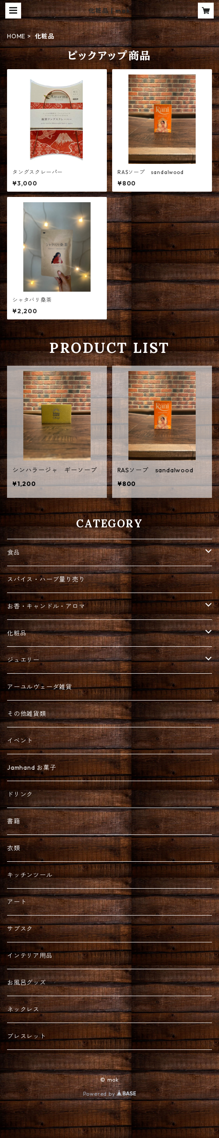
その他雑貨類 (26, 714)
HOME (16, 36)
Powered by (109, 1093)
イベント (20, 741)
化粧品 (16, 633)
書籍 (13, 821)
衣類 (13, 848)
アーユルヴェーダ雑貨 (39, 687)
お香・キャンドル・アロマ (46, 606)
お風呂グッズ (26, 982)
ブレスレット (26, 1036)
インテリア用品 (30, 956)
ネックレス (23, 1009)
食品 (13, 552)
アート (16, 902)
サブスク (20, 929)
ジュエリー (23, 660)
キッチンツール (30, 875)
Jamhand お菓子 (31, 767)
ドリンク (20, 794)
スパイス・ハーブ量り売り (46, 579)
